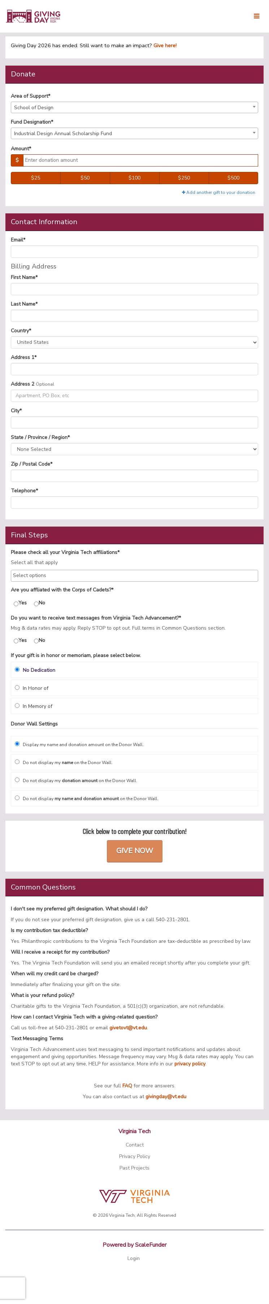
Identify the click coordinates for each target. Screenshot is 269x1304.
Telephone (24, 490)
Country (21, 330)
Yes (20, 602)
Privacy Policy (134, 1156)
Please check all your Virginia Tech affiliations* (65, 552)
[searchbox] (134, 575)
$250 (184, 177)
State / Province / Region (40, 437)
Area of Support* (30, 96)
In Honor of (31, 688)
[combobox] (134, 107)
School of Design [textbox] (33, 107)
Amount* (21, 148)
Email (18, 239)
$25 (35, 177)
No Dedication (35, 670)
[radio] (134, 670)
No (39, 602)
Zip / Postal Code (31, 464)
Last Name (24, 304)
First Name (24, 277)
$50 (85, 177)
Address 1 (23, 357)
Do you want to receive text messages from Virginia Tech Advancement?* (96, 618)
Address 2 (22, 384)
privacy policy (189, 1063)
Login (133, 1258)
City (16, 410)
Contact (135, 1144)
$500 (233, 177)
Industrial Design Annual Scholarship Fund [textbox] (63, 133)
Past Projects (134, 1168)
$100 (134, 177)
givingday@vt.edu (166, 1096)
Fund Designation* (32, 122)
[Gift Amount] (140, 160)
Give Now (134, 851)
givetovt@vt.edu (128, 1027)
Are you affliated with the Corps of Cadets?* (62, 590)
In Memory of (33, 706)
